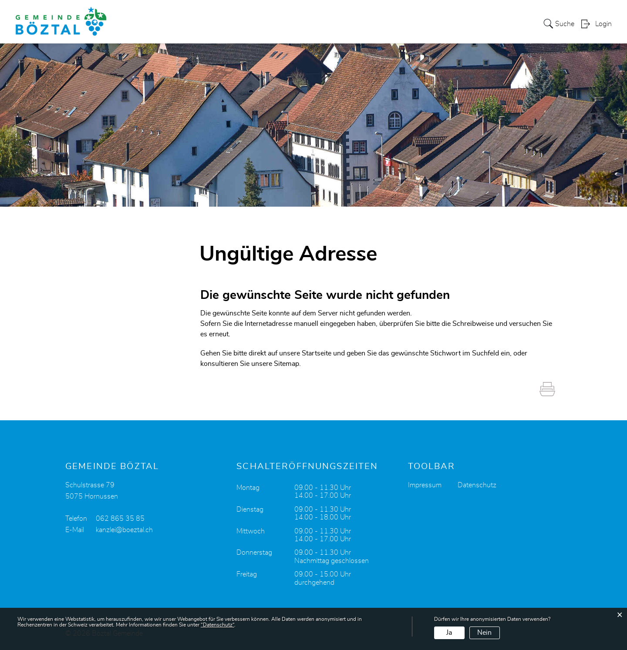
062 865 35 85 (120, 518)
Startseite (316, 353)
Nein (484, 632)
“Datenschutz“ (217, 624)
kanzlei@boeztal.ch (124, 529)
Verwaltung (388, 23)
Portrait (317, 23)
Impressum (425, 485)
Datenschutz (477, 485)
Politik (349, 23)
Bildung (429, 23)
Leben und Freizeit (482, 23)
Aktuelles (280, 23)
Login (603, 24)
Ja (449, 632)
